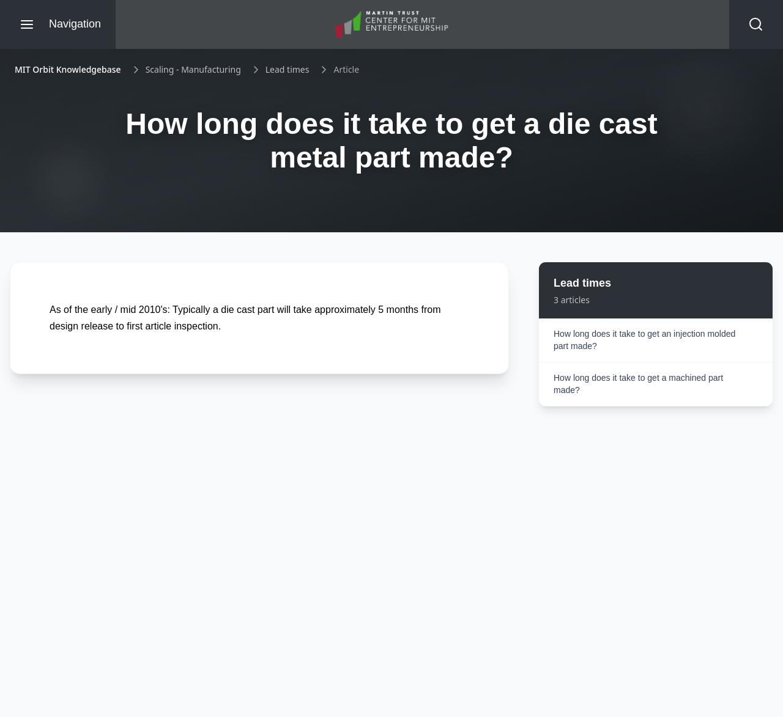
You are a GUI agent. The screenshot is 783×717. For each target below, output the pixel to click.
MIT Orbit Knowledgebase (68, 69)
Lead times (287, 69)
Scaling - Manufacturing (193, 69)
